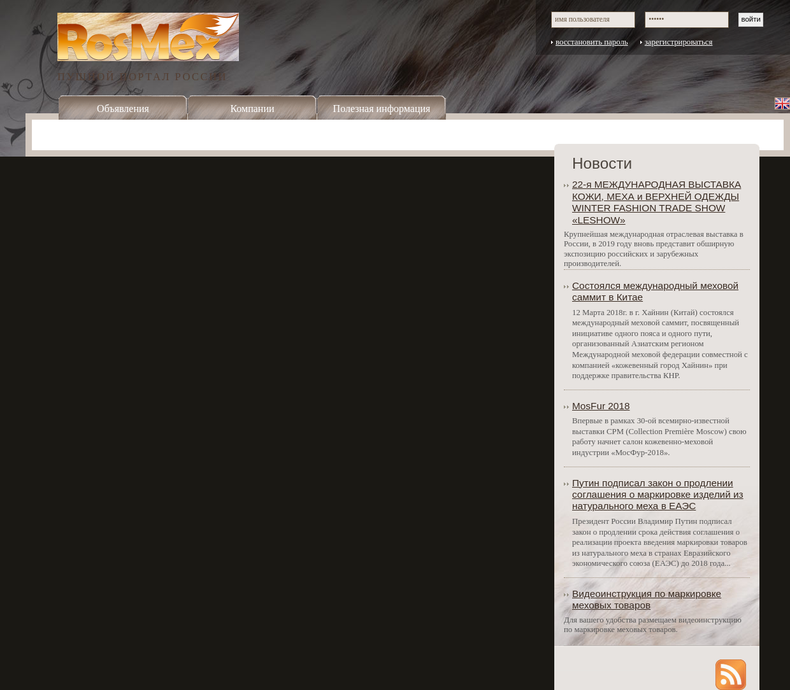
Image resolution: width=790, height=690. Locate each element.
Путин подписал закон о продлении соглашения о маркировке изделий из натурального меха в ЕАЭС (657, 494)
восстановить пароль (592, 42)
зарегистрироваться (679, 42)
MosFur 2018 (601, 405)
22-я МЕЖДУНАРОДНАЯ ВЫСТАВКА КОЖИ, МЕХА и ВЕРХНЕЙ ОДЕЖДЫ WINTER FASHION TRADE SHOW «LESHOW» (656, 202)
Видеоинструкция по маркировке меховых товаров (646, 599)
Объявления (123, 108)
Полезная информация (382, 108)
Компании (252, 108)
